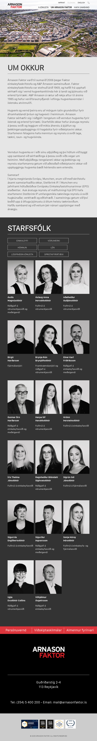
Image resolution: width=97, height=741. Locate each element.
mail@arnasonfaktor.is (70, 697)
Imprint (61, 3)
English (81, 3)
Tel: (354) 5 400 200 (25, 697)
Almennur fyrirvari (80, 625)
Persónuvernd (16, 625)
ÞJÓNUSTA (43, 7)
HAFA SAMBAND (81, 7)
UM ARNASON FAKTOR (61, 7)
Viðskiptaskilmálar (48, 625)
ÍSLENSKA (71, 3)
